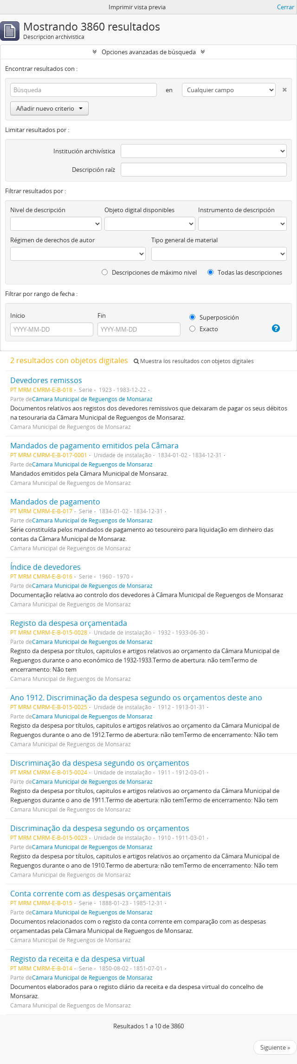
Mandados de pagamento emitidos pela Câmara (94, 446)
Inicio (17, 315)
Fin (101, 315)
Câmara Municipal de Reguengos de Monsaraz (92, 399)
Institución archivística (84, 151)
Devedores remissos (46, 380)
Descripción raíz (93, 169)
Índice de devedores (45, 567)
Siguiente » (275, 1047)
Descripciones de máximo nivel (149, 272)
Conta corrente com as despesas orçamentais (90, 893)
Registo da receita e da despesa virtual (77, 959)
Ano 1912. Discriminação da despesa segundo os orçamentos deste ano (136, 698)
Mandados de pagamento (55, 502)
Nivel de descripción (37, 210)
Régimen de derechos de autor (52, 240)
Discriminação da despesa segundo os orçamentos (99, 763)
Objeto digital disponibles (139, 210)
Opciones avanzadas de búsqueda (149, 52)
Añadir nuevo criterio (49, 108)
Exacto (203, 329)
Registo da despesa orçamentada (68, 623)
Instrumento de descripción (236, 210)
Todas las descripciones (244, 272)
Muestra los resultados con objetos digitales (194, 361)
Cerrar (285, 7)
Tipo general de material (184, 240)
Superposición (214, 317)
